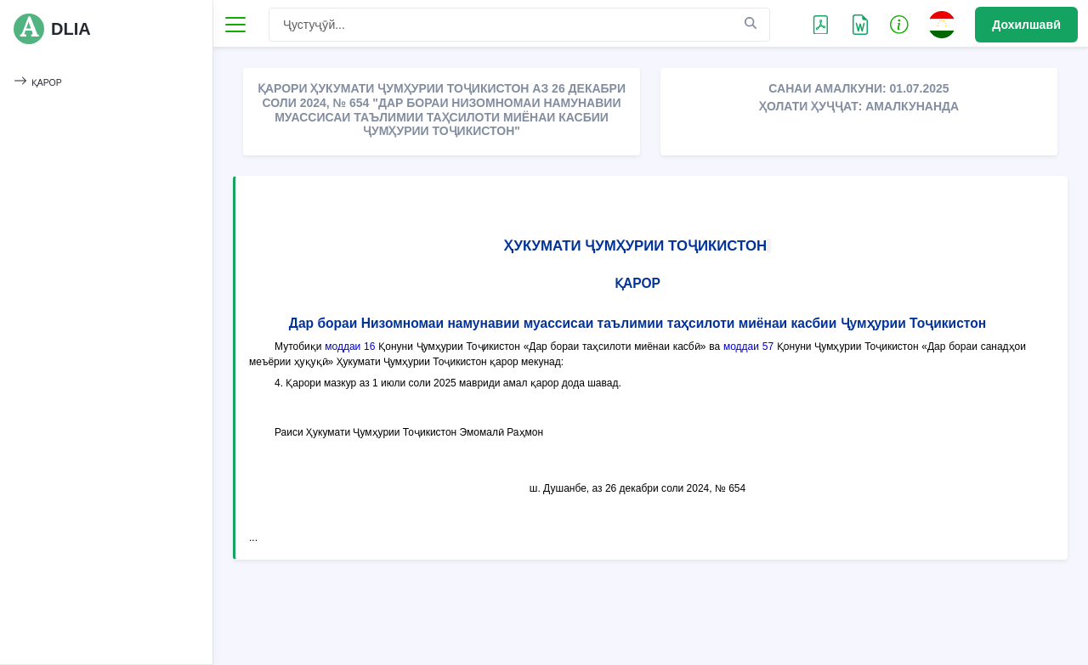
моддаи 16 (350, 346)
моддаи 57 (748, 346)
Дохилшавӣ (1026, 24)
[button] (899, 24)
